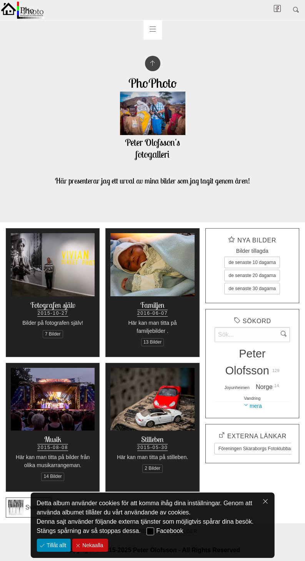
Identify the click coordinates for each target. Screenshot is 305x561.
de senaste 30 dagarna (252, 288)
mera (256, 406)
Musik (53, 439)
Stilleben (152, 439)
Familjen (152, 305)
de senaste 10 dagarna (252, 262)
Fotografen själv (52, 305)
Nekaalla (92, 545)
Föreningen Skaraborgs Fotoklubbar (255, 448)
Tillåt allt (55, 545)
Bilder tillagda (252, 251)
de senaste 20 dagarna (252, 275)
